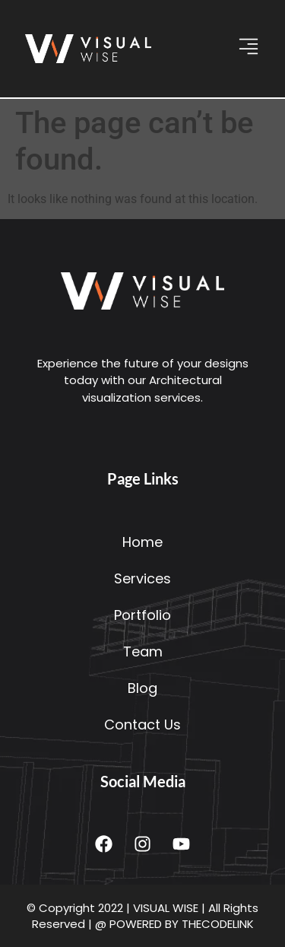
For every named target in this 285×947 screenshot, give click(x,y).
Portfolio (142, 614)
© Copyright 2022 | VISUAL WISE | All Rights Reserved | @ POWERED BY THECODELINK (142, 916)
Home (142, 541)
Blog (142, 688)
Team (143, 651)
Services (142, 578)
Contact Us (142, 724)
